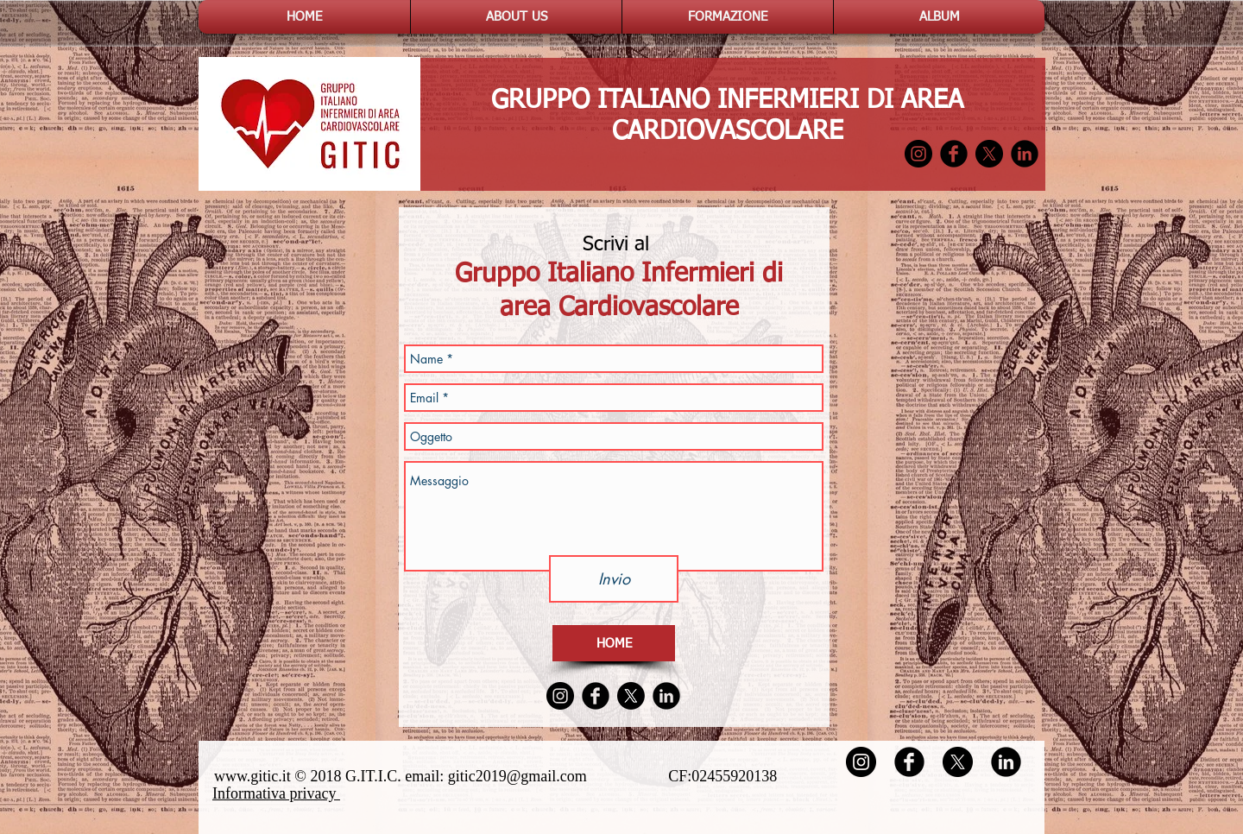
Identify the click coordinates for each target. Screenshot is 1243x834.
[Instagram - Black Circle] (918, 153)
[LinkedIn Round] (1024, 153)
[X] (989, 153)
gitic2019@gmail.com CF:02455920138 (620, 776)
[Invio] (613, 579)
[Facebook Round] (954, 153)
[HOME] (613, 643)
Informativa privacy (276, 793)
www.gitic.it (252, 776)
